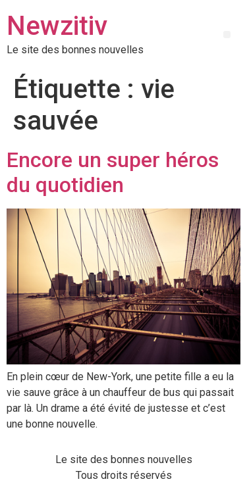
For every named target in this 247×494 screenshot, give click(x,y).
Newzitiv (57, 26)
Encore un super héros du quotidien (113, 172)
